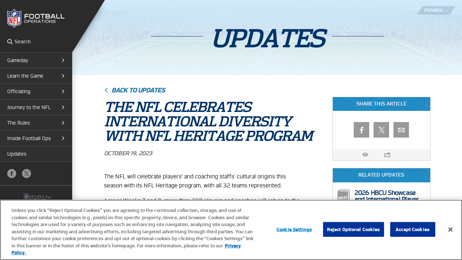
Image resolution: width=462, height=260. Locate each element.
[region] (231, 230)
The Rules (18, 123)
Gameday (17, 60)
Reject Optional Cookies (353, 229)
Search (10, 41)
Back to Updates (138, 90)
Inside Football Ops (29, 138)
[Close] (450, 229)
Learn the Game (25, 76)
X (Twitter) (26, 173)
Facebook (11, 173)
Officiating (18, 91)
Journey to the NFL (29, 107)
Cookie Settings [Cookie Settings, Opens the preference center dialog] (294, 229)
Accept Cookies (413, 229)
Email (401, 130)
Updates (16, 154)
